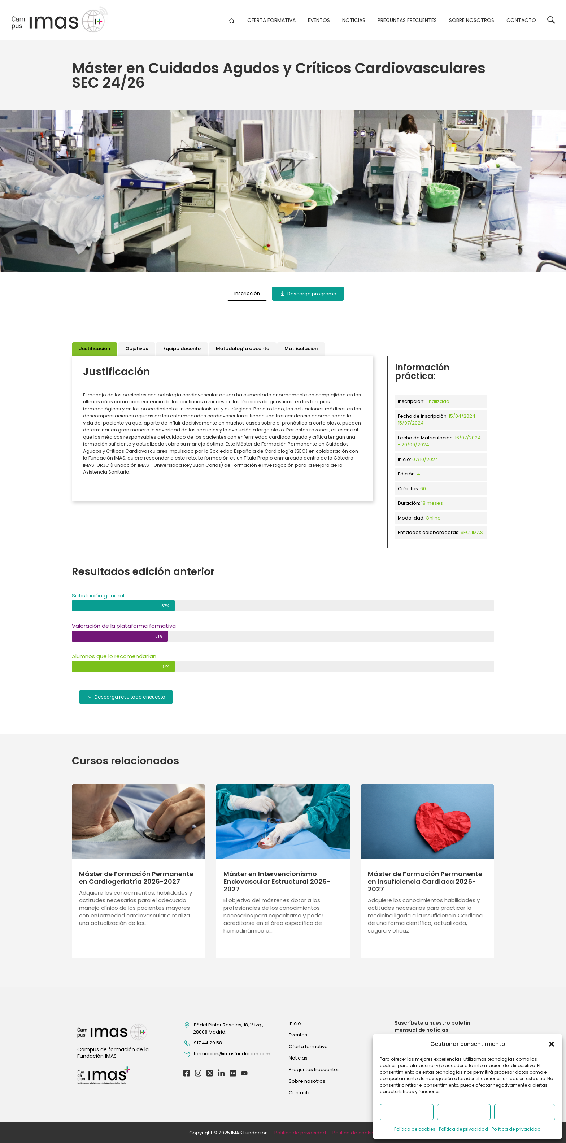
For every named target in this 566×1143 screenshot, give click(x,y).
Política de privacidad (463, 1129)
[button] (551, 1044)
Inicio (295, 1023)
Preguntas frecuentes (407, 20)
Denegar (464, 1112)
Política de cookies (414, 1129)
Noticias (353, 20)
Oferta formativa (271, 20)
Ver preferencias (525, 1112)
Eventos (319, 20)
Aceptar (406, 1112)
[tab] (94, 349)
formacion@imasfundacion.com (226, 1053)
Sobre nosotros (471, 20)
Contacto (521, 20)
